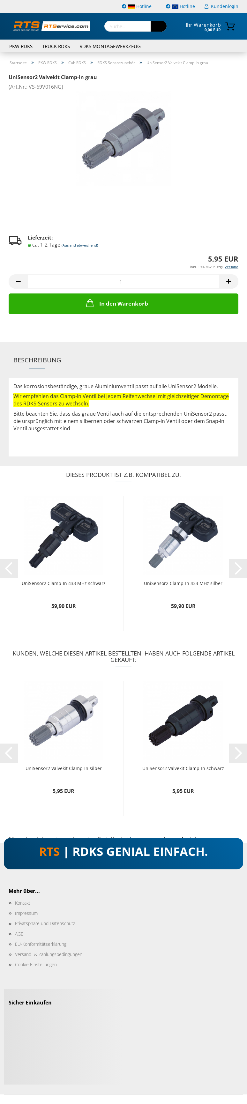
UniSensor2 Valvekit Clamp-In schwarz (183, 768)
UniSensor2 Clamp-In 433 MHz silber (183, 583)
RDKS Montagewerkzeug (110, 46)
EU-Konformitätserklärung (40, 944)
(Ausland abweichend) (80, 245)
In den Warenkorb (116, 303)
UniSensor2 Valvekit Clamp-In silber (64, 768)
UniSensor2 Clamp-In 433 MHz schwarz (64, 583)
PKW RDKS (21, 46)
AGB (19, 934)
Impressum (26, 913)
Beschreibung (37, 360)
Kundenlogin (221, 6)
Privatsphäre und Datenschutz (45, 923)
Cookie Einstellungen (36, 964)
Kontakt (22, 903)
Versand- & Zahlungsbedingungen (48, 954)
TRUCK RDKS (56, 46)
